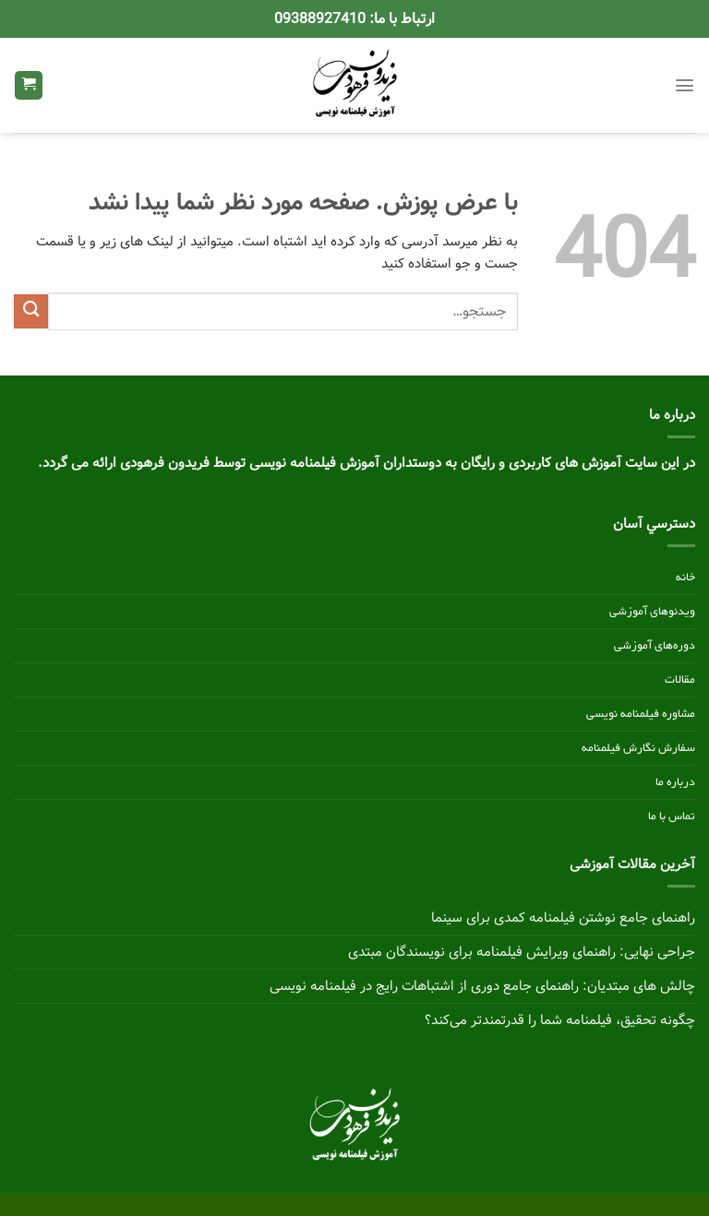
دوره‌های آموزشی (654, 646)
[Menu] (684, 85)
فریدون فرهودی (165, 463)
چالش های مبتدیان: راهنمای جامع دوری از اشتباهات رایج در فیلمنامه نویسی (482, 986)
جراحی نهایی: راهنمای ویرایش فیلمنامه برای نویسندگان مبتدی (521, 952)
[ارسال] (31, 311)
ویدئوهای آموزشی (652, 612)
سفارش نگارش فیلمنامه (638, 748)
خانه (685, 577)
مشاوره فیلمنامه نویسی (640, 714)
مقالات (680, 680)
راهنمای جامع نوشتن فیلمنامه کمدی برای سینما (563, 918)
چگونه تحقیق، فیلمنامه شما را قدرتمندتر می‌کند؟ (560, 1020)
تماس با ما (671, 816)
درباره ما (675, 782)
